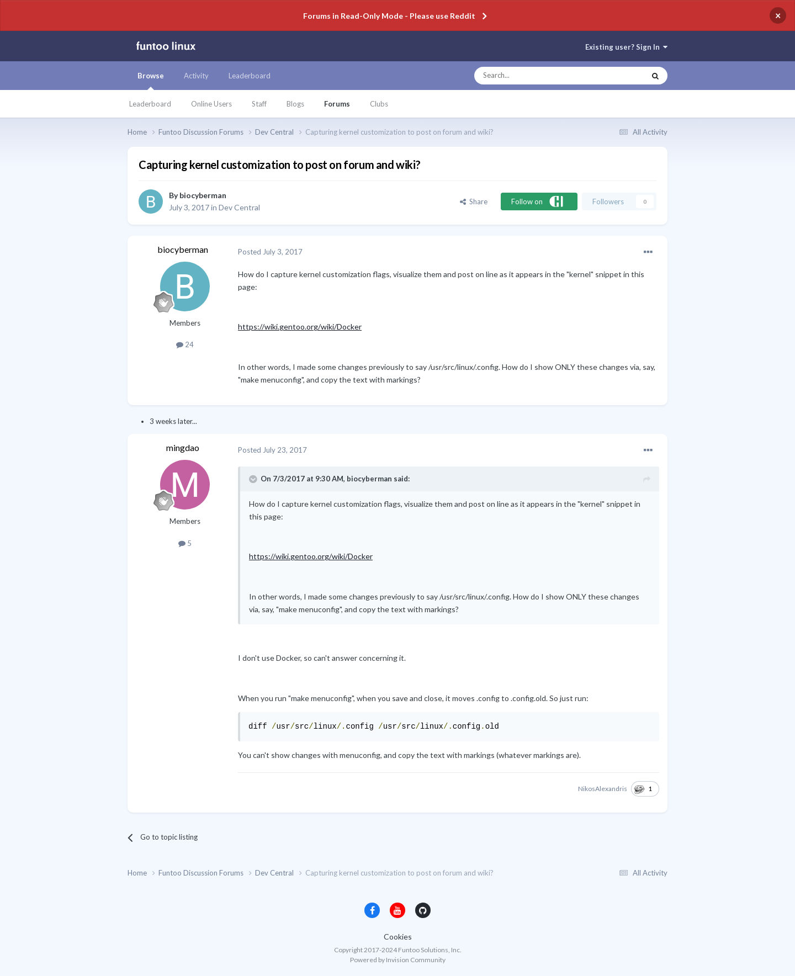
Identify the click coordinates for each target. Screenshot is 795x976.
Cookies (398, 936)
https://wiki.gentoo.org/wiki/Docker (300, 326)
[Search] (537, 75)
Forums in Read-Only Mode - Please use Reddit (389, 15)
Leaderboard (150, 103)
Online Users (211, 103)
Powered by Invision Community (398, 960)
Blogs (295, 103)
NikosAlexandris (602, 788)
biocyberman (202, 195)
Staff (259, 103)
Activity (196, 75)
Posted (270, 251)
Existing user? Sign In (626, 47)
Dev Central (239, 207)
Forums (337, 103)
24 (185, 344)
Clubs (379, 103)
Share (473, 201)
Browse (150, 80)
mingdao (182, 447)
